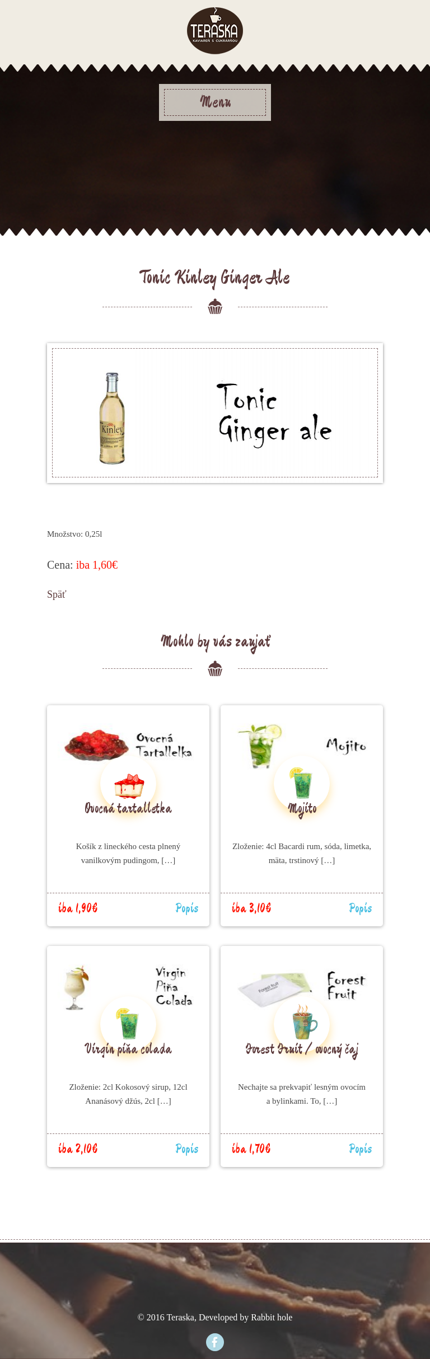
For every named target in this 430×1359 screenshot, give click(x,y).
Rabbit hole (271, 1317)
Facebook (215, 1342)
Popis (187, 909)
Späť (57, 594)
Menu (215, 102)
